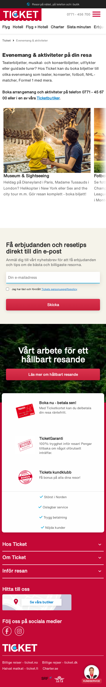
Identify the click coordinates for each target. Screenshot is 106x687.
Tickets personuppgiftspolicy (59, 289)
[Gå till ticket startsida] (20, 14)
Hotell (18, 27)
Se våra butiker (41, 602)
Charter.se (50, 668)
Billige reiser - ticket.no (20, 662)
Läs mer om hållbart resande (53, 374)
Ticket (6, 40)
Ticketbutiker (48, 98)
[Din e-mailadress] (53, 277)
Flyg (6, 27)
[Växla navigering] (96, 14)
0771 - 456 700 (79, 14)
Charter (57, 27)
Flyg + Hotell (37, 27)
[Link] (8, 631)
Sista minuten (79, 27)
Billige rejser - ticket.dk (60, 662)
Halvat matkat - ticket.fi (20, 668)
